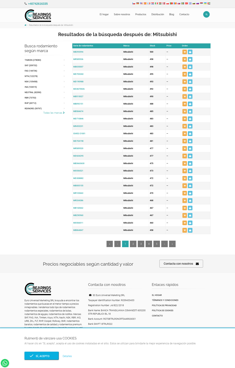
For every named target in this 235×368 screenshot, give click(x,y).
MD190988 (78, 81)
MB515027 (78, 96)
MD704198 (78, 141)
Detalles (67, 356)
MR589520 (78, 148)
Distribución (157, 14)
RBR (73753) (30, 97)
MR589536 (78, 59)
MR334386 (78, 200)
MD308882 (78, 178)
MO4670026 (79, 89)
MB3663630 (78, 163)
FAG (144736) (31, 71)
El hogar (104, 14)
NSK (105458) (31, 81)
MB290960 (78, 215)
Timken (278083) (33, 60)
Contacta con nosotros (181, 264)
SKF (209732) (31, 65)
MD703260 (78, 74)
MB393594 (78, 52)
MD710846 (78, 118)
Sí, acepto (41, 356)
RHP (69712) (30, 103)
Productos (140, 14)
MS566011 (78, 223)
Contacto (184, 14)
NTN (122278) (31, 76)
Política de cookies (162, 310)
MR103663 (78, 193)
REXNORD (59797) (33, 108)
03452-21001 (79, 133)
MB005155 (78, 185)
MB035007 (78, 66)
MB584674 (78, 111)
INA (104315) (31, 87)
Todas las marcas (54, 112)
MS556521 (78, 170)
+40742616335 (38, 3)
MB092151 (78, 104)
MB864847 (78, 230)
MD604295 (78, 156)
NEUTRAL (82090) (33, 92)
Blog (171, 14)
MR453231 (78, 126)
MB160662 (78, 208)
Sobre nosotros (122, 14)
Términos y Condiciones (165, 300)
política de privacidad (164, 305)
